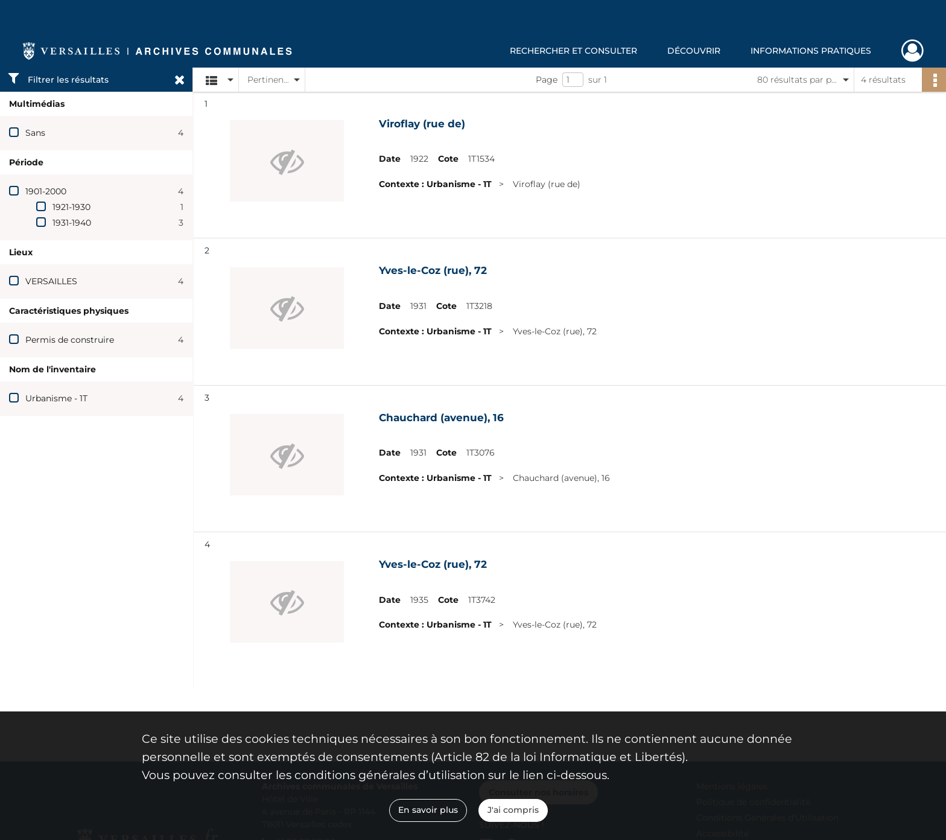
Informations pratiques (811, 50)
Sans (35, 132)
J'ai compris (513, 809)
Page (546, 79)
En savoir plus (428, 809)
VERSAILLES (51, 281)
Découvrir (693, 50)
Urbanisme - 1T (56, 398)
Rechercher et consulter (573, 50)
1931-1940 (71, 222)
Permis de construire (69, 339)
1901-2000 (45, 191)
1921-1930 (71, 207)
